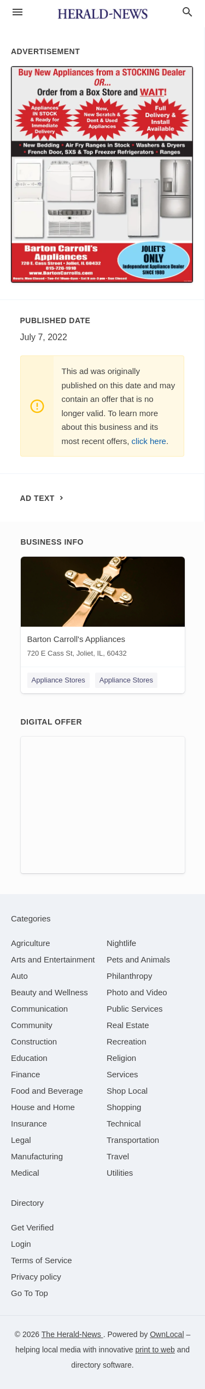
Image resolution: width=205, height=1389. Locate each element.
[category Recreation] (127, 1041)
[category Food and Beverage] (47, 1090)
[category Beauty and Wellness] (49, 992)
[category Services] (122, 1074)
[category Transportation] (133, 1140)
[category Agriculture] (30, 943)
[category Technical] (124, 1123)
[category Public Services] (135, 1008)
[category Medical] (25, 1172)
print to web (154, 1349)
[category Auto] (19, 976)
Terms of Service (41, 1260)
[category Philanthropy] (129, 976)
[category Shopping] (124, 1107)
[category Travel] (118, 1156)
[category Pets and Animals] (138, 959)
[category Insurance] (29, 1123)
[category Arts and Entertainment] (53, 959)
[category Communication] (39, 1008)
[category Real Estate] (128, 1025)
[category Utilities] (120, 1172)
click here (149, 441)
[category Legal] (21, 1140)
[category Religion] (121, 1058)
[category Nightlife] (121, 943)
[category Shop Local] (127, 1090)
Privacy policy (36, 1276)
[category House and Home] (43, 1107)
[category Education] (29, 1058)
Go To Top (29, 1293)
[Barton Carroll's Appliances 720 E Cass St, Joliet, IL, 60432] (102, 609)
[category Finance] (25, 1074)
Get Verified (32, 1227)
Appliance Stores (58, 680)
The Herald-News (72, 1334)
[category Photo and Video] (137, 992)
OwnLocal (167, 1334)
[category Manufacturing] (37, 1156)
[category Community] (31, 1025)
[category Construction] (34, 1041)
